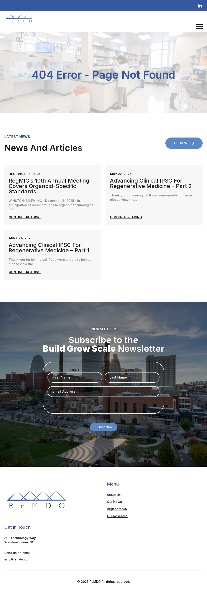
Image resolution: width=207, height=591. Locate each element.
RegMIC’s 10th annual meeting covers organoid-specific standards (49, 186)
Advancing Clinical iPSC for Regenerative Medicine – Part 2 (151, 183)
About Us (114, 493)
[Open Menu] (199, 26)
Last (132, 370)
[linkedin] (200, 5)
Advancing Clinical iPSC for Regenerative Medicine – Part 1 (49, 247)
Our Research (117, 515)
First (74, 370)
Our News (114, 500)
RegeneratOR (117, 507)
